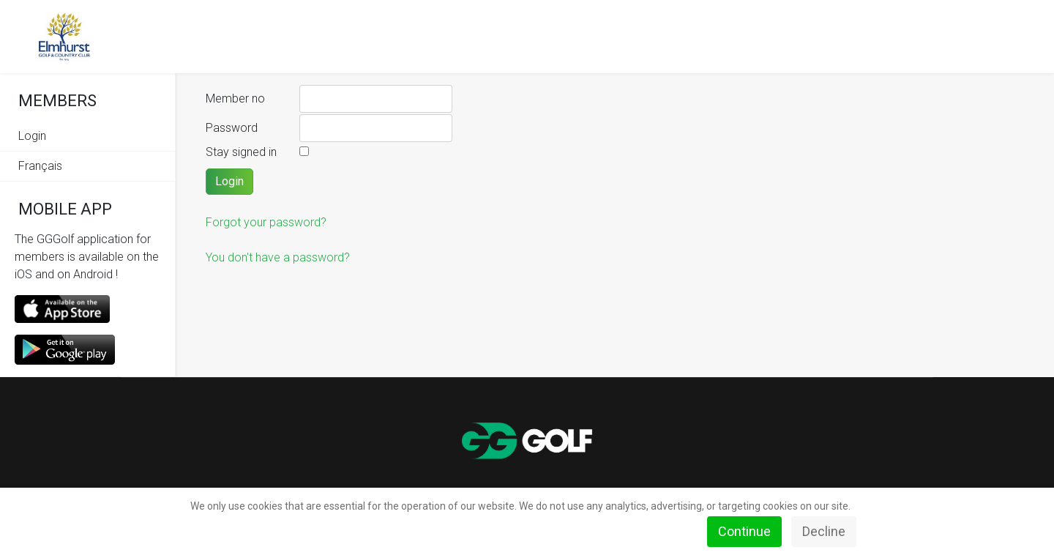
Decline (823, 531)
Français (40, 166)
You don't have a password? (278, 257)
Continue (744, 531)
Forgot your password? (266, 222)
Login (32, 136)
